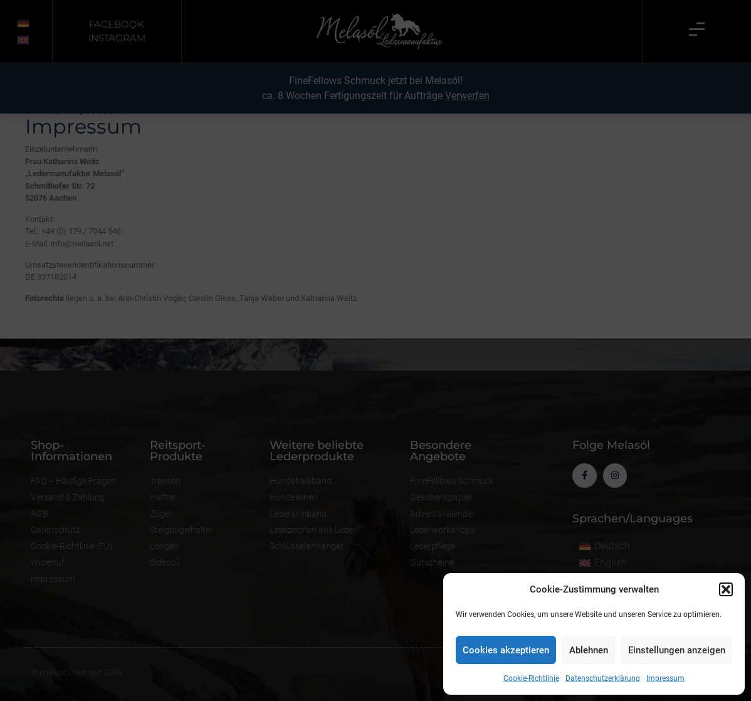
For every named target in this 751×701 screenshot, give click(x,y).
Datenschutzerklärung (602, 678)
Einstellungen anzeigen (676, 650)
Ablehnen (588, 650)
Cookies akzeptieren (506, 650)
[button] (726, 589)
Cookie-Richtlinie (531, 678)
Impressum (665, 678)
